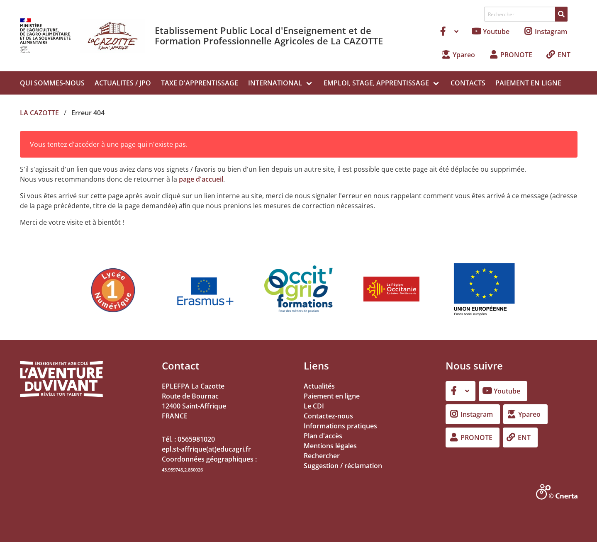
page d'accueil (201, 179)
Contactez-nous (328, 415)
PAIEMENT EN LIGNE (528, 82)
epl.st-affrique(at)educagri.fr (206, 449)
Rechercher (322, 455)
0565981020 (196, 439)
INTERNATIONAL (275, 82)
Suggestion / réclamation (343, 465)
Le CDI (314, 406)
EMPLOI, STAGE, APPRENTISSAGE (376, 82)
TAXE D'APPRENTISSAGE (199, 82)
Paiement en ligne (332, 396)
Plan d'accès (323, 435)
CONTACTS (468, 82)
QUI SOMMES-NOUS (52, 82)
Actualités (319, 386)
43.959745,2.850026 (182, 470)
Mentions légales (330, 445)
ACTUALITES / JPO (123, 82)
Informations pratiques (340, 425)
